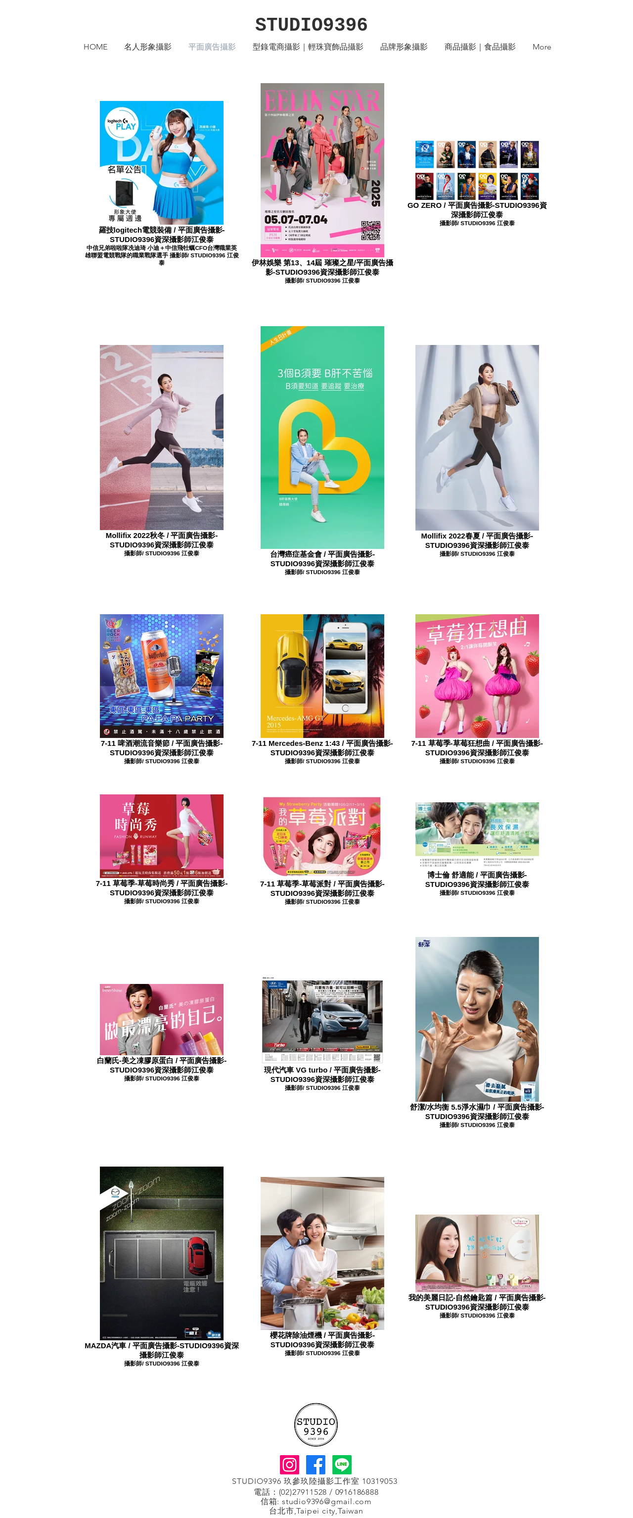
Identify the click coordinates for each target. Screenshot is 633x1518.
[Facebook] (315, 1464)
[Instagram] (289, 1464)
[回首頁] (316, 1424)
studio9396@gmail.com (327, 1501)
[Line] (342, 1464)
